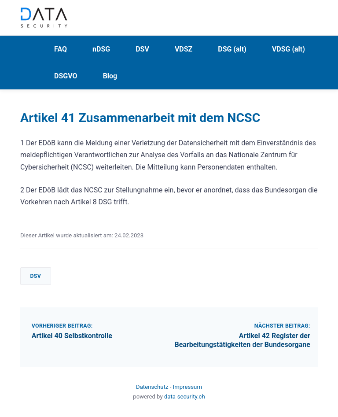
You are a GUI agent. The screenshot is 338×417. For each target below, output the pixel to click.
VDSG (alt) (288, 49)
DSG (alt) (232, 49)
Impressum (187, 387)
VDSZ (183, 49)
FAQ (60, 49)
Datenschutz (153, 387)
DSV (142, 49)
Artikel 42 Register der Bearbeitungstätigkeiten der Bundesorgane (242, 340)
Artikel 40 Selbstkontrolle (72, 336)
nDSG (101, 49)
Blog (110, 76)
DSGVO (65, 76)
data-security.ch (184, 396)
